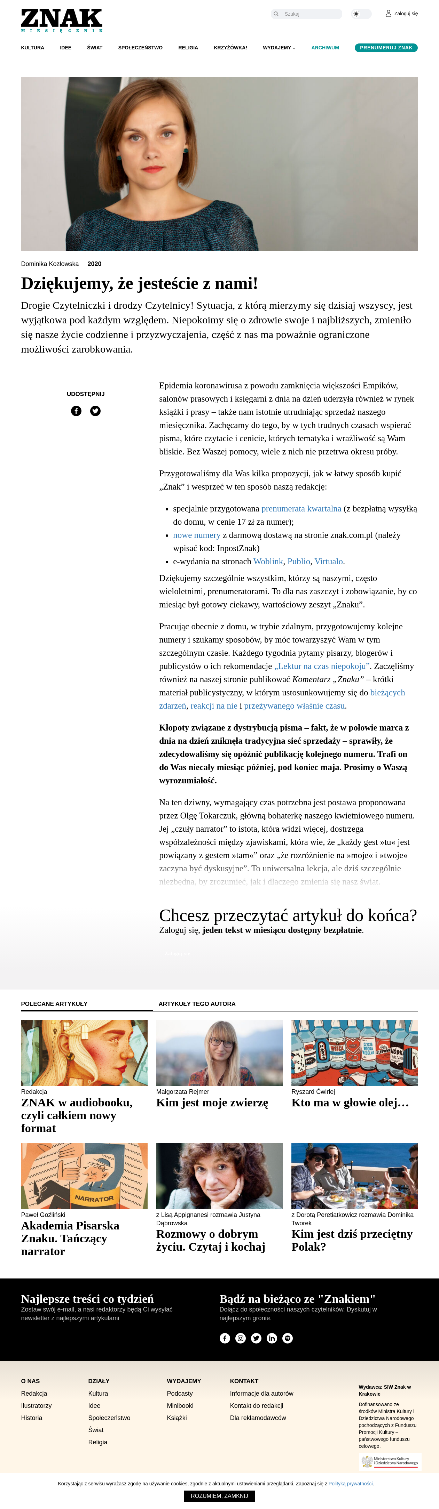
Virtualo (328, 561)
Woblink (268, 561)
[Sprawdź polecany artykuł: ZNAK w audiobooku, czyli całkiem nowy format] (84, 1115)
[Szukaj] (311, 14)
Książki (177, 1417)
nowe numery (197, 535)
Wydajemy (277, 47)
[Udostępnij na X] (95, 411)
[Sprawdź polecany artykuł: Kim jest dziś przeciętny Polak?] (354, 1240)
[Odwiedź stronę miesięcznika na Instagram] (240, 1338)
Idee (65, 47)
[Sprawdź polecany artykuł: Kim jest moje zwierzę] (219, 1102)
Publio (299, 561)
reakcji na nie (213, 705)
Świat (94, 47)
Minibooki (180, 1405)
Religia (188, 47)
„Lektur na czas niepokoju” (322, 666)
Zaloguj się (177, 953)
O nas (30, 1381)
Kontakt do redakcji (256, 1405)
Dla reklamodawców (258, 1417)
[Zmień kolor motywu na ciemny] (361, 14)
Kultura (33, 47)
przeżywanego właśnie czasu (294, 705)
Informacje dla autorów (261, 1393)
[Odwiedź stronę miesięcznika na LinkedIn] (272, 1338)
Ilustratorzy (36, 1405)
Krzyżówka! (230, 47)
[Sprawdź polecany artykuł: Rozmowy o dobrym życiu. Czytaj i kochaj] (219, 1240)
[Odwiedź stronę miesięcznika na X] (256, 1338)
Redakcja (34, 1393)
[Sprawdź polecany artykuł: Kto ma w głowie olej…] (354, 1102)
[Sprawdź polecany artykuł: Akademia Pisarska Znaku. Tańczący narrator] (84, 1238)
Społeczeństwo (140, 47)
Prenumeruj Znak (386, 47)
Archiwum (325, 47)
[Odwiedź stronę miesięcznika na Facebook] (225, 1338)
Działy (99, 1381)
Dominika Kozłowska (51, 263)
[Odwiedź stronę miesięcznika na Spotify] (287, 1338)
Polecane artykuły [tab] (54, 1004)
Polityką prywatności (351, 1483)
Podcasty (180, 1393)
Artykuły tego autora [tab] (197, 1004)
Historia (31, 1417)
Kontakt (244, 1381)
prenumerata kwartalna (301, 508)
